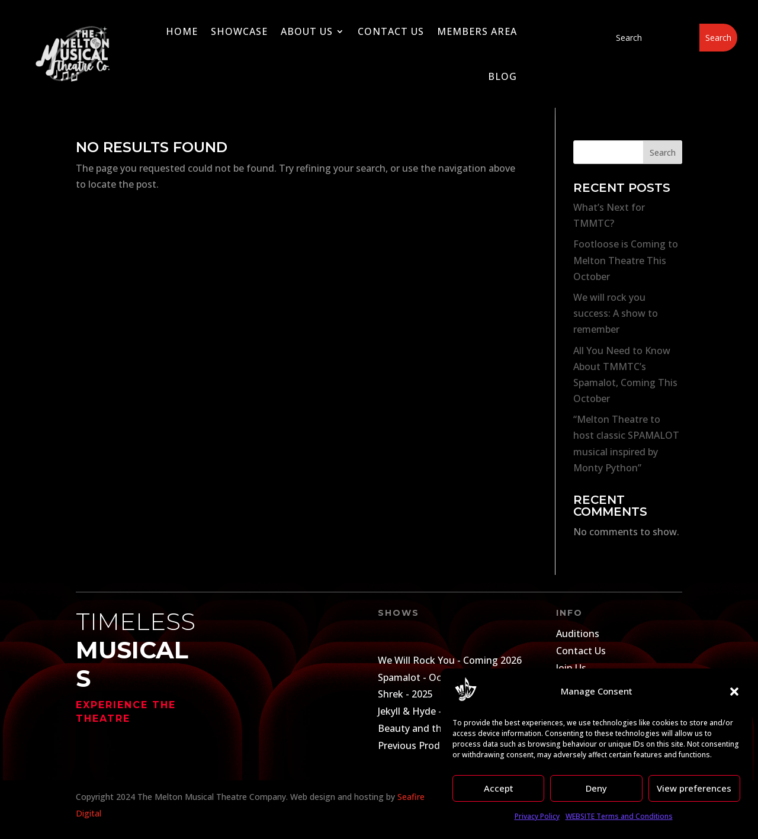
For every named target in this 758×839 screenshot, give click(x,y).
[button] (734, 691)
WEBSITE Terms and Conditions (619, 816)
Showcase (239, 31)
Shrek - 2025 (405, 693)
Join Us (571, 667)
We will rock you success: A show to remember (615, 313)
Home (182, 31)
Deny (596, 788)
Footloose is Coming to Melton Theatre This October (625, 259)
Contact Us (391, 31)
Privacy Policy (537, 816)
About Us (307, 31)
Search (663, 152)
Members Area (477, 31)
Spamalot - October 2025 (433, 677)
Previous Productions (426, 745)
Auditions (577, 633)
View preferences (694, 788)
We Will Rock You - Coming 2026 (450, 660)
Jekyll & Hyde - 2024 (421, 711)
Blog (502, 76)
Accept (498, 788)
